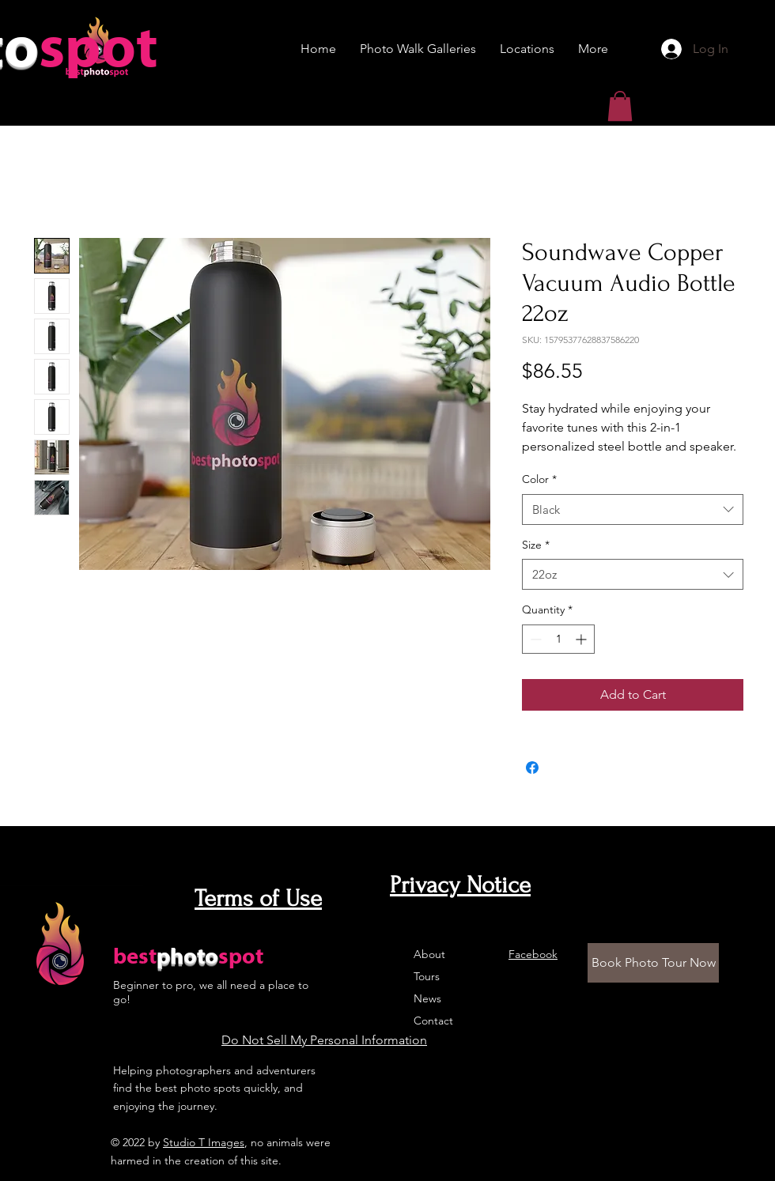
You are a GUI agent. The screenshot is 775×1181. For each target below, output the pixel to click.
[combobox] (632, 509)
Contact (433, 1020)
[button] (620, 106)
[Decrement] (534, 639)
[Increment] (582, 639)
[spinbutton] (558, 639)
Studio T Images (203, 1142)
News (427, 998)
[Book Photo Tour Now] (653, 963)
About (429, 954)
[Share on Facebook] (532, 767)
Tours (427, 976)
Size (536, 545)
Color (539, 479)
